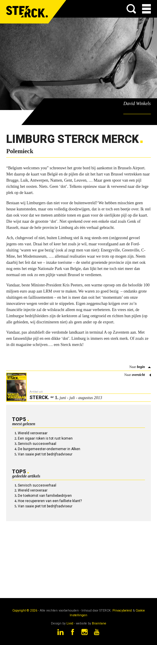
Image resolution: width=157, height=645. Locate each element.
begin (141, 367)
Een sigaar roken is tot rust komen (45, 438)
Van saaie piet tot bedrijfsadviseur (45, 454)
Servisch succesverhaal (37, 444)
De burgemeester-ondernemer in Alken (49, 449)
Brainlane (99, 623)
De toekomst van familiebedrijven (45, 496)
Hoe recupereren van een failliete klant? (50, 501)
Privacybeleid (122, 610)
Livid (69, 623)
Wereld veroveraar (32, 433)
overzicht (138, 375)
